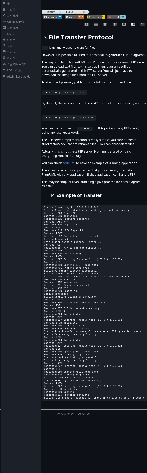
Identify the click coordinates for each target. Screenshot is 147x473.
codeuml (69, 164)
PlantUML (51, 11)
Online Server (12, 21)
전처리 (8, 58)
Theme (8, 52)
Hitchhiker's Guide (15, 76)
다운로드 (9, 40)
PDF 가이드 (11, 70)
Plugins (69, 11)
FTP (83, 11)
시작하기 (9, 15)
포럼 (7, 46)
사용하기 (9, 27)
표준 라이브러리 (14, 64)
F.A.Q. (7, 34)
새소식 (8, 9)
